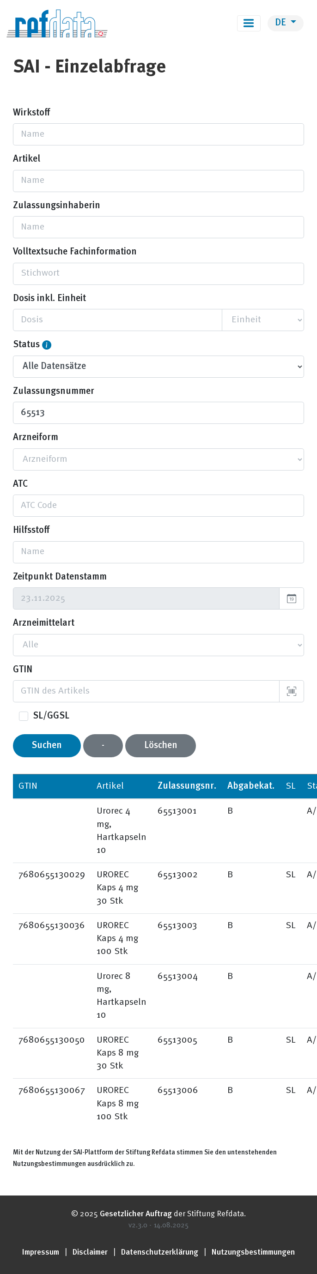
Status (26, 345)
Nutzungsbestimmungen (253, 1252)
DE (281, 23)
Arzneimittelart (43, 623)
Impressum (40, 1252)
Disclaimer (90, 1252)
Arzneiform (35, 437)
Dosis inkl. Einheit (49, 298)
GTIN (22, 670)
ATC (20, 484)
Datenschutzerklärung (159, 1252)
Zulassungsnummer (53, 391)
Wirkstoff (31, 113)
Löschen (160, 745)
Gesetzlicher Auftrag (136, 1214)
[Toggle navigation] (249, 23)
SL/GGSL (51, 716)
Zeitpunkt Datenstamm (60, 577)
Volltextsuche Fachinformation (75, 252)
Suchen (46, 745)
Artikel (26, 159)
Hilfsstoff (31, 530)
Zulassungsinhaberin (56, 206)
